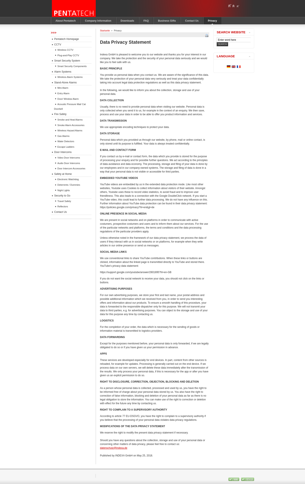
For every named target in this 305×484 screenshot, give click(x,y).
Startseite (105, 30)
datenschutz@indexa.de (113, 447)
